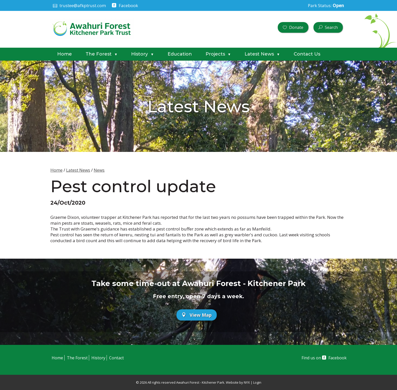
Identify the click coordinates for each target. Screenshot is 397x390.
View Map (197, 315)
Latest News (262, 54)
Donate (293, 27)
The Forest (101, 54)
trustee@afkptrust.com (79, 5)
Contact (116, 358)
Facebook (125, 5)
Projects (218, 54)
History (142, 54)
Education (180, 54)
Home (64, 54)
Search (328, 27)
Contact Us (307, 54)
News (99, 170)
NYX (247, 382)
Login (257, 382)
